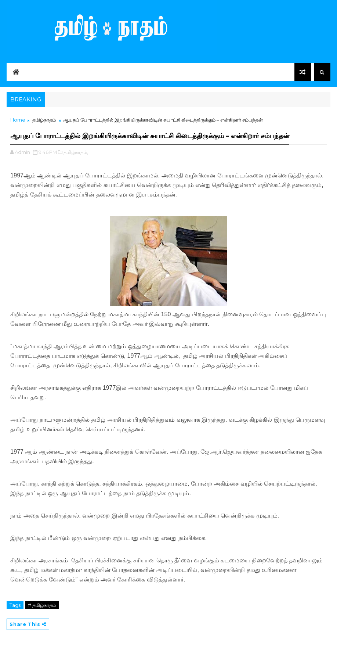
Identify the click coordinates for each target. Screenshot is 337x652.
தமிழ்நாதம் (44, 120)
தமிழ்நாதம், (76, 152)
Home (17, 120)
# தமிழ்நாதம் (42, 605)
